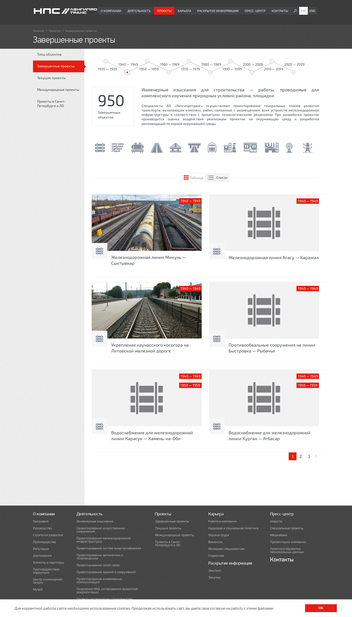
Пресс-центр (255, 11)
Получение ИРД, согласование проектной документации (107, 590)
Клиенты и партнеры (48, 562)
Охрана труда (218, 535)
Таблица (196, 178)
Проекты (164, 11)
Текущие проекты (51, 78)
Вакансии (215, 542)
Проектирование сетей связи (98, 565)
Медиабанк (278, 535)
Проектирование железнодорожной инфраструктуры (104, 540)
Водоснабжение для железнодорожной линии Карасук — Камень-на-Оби (152, 435)
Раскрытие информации (218, 11)
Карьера (184, 11)
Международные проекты (58, 89)
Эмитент (214, 570)
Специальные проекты (286, 528)
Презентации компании (288, 542)
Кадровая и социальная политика (233, 528)
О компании (111, 11)
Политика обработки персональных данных (287, 550)
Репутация (41, 548)
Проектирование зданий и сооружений (106, 572)
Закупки (214, 577)
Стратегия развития (48, 535)
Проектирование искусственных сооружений (101, 530)
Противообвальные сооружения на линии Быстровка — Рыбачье (272, 347)
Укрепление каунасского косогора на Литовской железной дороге (150, 347)
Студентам (216, 555)
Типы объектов (49, 54)
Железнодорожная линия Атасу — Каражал (274, 257)
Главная (38, 30)
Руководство (42, 528)
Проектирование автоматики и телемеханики (100, 557)
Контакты (280, 11)
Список (222, 177)
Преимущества (44, 542)
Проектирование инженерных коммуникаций (99, 580)
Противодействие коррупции (46, 571)
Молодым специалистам (226, 548)
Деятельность (139, 11)
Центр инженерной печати (47, 581)
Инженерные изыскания (95, 521)
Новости (276, 521)
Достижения (42, 555)
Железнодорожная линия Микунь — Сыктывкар (148, 260)
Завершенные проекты (56, 66)
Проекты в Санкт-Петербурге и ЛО (51, 103)
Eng (312, 11)
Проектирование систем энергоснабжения (109, 548)
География (41, 521)
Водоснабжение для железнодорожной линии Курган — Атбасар (269, 435)
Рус (303, 11)
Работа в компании (222, 521)
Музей (38, 589)
